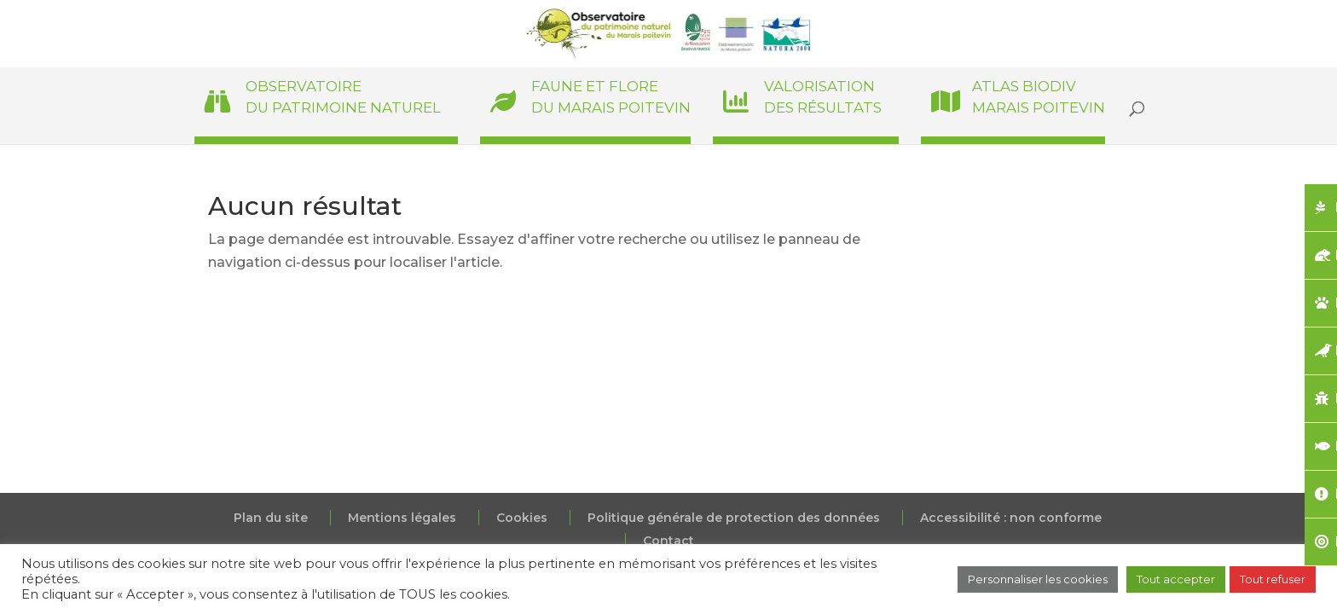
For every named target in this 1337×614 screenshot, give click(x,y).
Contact (668, 540)
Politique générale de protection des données (733, 517)
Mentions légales (402, 517)
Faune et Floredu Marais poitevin (611, 97)
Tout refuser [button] (1272, 579)
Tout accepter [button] (1176, 579)
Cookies (521, 517)
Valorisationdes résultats (823, 97)
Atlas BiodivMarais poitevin (1038, 97)
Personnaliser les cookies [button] (1038, 579)
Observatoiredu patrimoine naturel (343, 97)
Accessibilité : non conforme (1011, 517)
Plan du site (271, 517)
